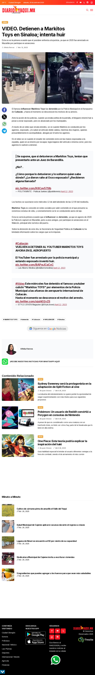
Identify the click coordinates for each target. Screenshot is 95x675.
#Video (20, 283)
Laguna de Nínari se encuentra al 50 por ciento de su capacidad (47, 541)
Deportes (5, 653)
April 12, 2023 (67, 191)
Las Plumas (7, 649)
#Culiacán (21, 243)
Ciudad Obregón (8, 633)
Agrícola (5, 661)
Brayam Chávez (46, 391)
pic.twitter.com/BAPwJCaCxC (34, 264)
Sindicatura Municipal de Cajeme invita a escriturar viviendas (45, 557)
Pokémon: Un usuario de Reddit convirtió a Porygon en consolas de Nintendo (64, 413)
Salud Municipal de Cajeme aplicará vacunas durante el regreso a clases (51, 525)
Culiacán (36, 319)
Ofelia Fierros (9, 47)
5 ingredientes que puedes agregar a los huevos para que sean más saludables (54, 573)
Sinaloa (62, 319)
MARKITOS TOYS (11, 319)
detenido (25, 319)
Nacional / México (9, 645)
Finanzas (5, 665)
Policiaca (5, 641)
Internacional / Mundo (11, 657)
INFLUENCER (49, 319)
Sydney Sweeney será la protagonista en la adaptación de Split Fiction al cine (64, 385)
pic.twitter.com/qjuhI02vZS (32, 301)
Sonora (5, 637)
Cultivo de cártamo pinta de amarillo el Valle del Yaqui (42, 509)
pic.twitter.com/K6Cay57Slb (33, 188)
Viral (5, 22)
